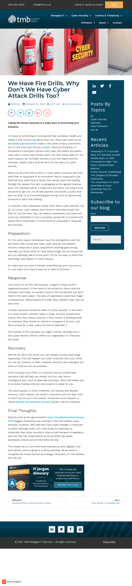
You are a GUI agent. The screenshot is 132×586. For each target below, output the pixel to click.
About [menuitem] (102, 22)
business (95, 122)
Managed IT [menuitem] (58, 15)
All (92, 116)
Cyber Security (99, 119)
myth (46, 147)
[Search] (106, 239)
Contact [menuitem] (117, 22)
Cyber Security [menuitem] (79, 15)
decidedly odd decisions (22, 143)
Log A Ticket (114, 5)
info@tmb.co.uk (42, 5)
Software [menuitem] (86, 22)
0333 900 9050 (16, 5)
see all (94, 129)
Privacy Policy (109, 541)
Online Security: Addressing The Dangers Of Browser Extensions (106, 175)
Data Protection (99, 126)
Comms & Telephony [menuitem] (107, 15)
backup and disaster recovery (33, 402)
